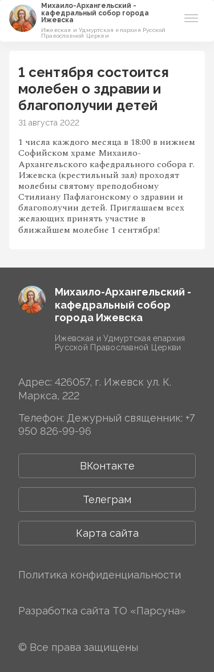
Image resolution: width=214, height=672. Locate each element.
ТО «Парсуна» (148, 611)
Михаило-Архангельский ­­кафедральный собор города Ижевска (95, 13)
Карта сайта (107, 533)
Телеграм (107, 499)
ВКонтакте (107, 466)
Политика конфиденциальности (99, 575)
